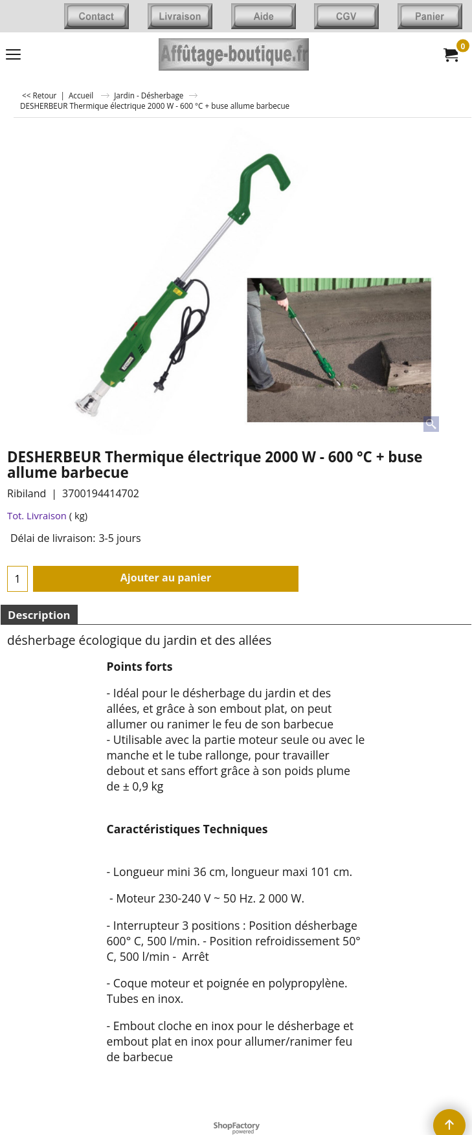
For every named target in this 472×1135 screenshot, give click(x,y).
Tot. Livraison (37, 515)
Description (39, 614)
